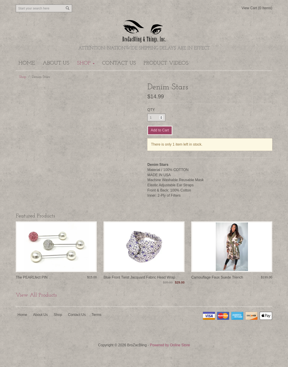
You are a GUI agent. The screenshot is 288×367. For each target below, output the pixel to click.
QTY (151, 110)
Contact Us (119, 63)
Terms (96, 315)
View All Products (36, 295)
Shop (85, 63)
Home (26, 63)
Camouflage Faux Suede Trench (217, 277)
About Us (56, 63)
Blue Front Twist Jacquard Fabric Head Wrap (139, 277)
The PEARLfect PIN (31, 277)
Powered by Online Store (170, 345)
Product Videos (166, 63)
